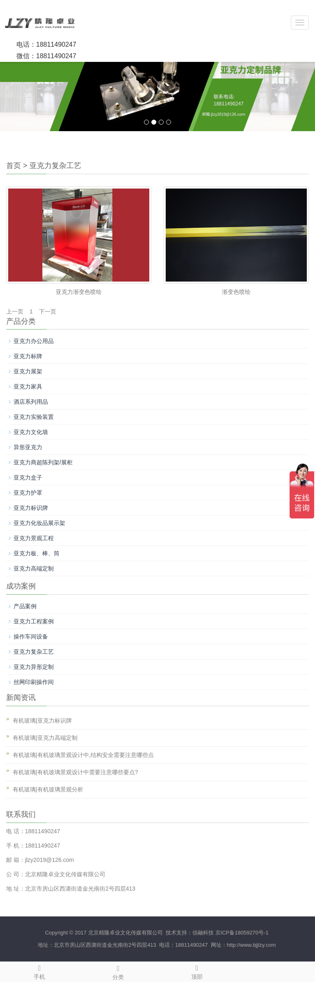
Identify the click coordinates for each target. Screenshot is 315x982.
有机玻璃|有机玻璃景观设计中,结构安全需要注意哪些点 (83, 755)
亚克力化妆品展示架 (39, 523)
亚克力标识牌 (31, 508)
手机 (39, 971)
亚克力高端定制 (34, 568)
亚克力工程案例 (34, 621)
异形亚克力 (28, 447)
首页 (13, 165)
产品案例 (25, 606)
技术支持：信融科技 (189, 933)
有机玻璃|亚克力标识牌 (42, 720)
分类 (118, 971)
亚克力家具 (28, 386)
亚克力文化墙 (31, 432)
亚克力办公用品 (34, 341)
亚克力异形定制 (34, 667)
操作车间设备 (31, 636)
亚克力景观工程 (34, 538)
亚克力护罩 (28, 492)
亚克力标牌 (28, 356)
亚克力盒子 (28, 477)
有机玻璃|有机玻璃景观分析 (48, 789)
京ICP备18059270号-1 (242, 933)
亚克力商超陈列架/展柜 (43, 462)
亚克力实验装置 (34, 417)
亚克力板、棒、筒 (36, 553)
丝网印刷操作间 (34, 682)
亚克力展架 (28, 371)
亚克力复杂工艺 (55, 165)
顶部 (197, 971)
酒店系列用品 (31, 401)
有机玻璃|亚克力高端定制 (45, 737)
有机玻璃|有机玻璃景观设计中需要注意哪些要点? (75, 772)
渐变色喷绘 (236, 292)
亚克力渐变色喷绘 (79, 292)
